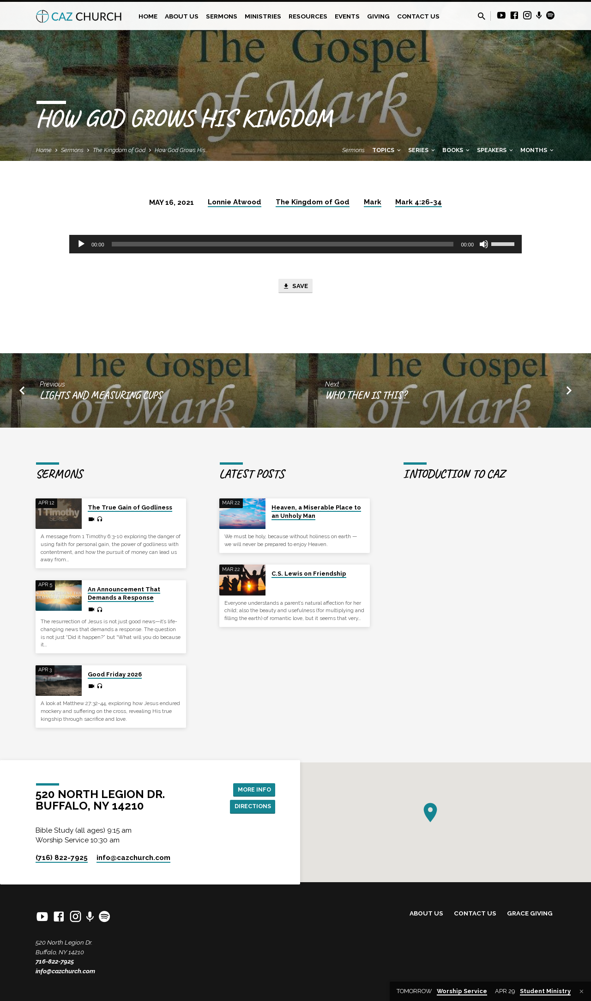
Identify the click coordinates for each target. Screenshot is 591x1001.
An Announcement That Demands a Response (124, 593)
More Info (252, 788)
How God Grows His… (181, 150)
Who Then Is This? (365, 397)
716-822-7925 (55, 961)
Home (148, 16)
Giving (378, 16)
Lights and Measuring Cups (101, 397)
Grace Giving (530, 913)
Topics (387, 150)
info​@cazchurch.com (133, 858)
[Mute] (483, 244)
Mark (372, 202)
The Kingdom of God (119, 150)
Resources (308, 16)
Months (537, 150)
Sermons (221, 16)
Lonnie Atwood (234, 202)
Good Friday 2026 (115, 674)
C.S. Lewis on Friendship (308, 574)
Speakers (495, 150)
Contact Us (418, 16)
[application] (295, 244)
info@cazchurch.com (65, 971)
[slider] (283, 244)
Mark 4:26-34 (418, 202)
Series (422, 150)
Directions (250, 807)
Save (295, 287)
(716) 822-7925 (62, 858)
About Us (182, 16)
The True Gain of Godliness (130, 507)
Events (347, 16)
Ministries (263, 16)
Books (456, 150)
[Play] (81, 244)
